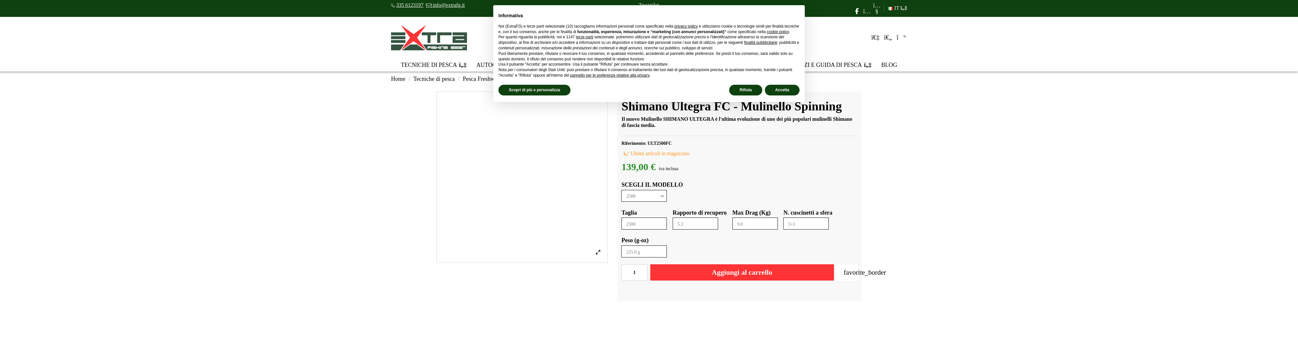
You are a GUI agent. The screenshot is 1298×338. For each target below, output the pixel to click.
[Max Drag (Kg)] (755, 224)
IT (897, 8)
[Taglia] (644, 224)
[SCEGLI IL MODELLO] (644, 196)
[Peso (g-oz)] (644, 251)
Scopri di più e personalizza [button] (534, 90)
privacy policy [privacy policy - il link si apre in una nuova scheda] (686, 26)
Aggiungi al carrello (742, 272)
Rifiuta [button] (746, 90)
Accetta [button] (782, 90)
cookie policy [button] (778, 32)
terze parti (584, 37)
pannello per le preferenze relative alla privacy (610, 75)
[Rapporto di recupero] (695, 224)
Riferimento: (633, 143)
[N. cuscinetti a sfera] (806, 224)
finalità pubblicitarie (760, 42)
